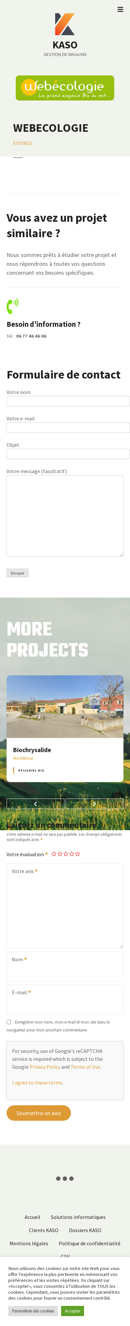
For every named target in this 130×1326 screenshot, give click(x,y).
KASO (65, 44)
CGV (65, 1256)
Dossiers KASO (85, 1230)
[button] (35, 804)
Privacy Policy (45, 1066)
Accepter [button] (72, 1311)
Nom (17, 960)
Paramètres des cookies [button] (33, 1311)
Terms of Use (85, 1066)
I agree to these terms (37, 1082)
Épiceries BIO (31, 770)
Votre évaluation (28, 854)
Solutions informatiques (78, 1217)
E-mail (19, 993)
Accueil (32, 1217)
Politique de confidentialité (89, 1243)
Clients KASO (43, 1230)
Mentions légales (29, 1243)
